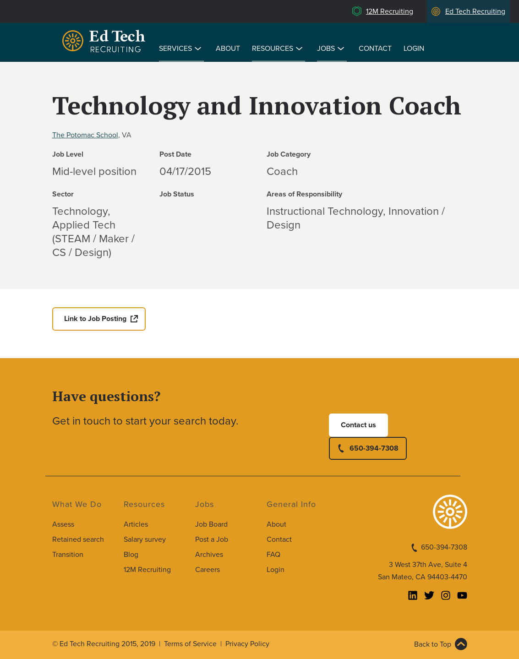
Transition (67, 554)
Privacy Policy (247, 643)
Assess (63, 524)
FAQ (273, 554)
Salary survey (145, 539)
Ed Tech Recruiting (475, 11)
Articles (136, 524)
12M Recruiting (389, 11)
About (228, 48)
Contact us (358, 425)
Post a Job (211, 539)
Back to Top (432, 644)
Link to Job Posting (95, 318)
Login (414, 48)
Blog (131, 554)
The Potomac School (85, 135)
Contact (375, 48)
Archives (209, 554)
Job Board (211, 524)
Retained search (78, 539)
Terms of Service (190, 643)
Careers (207, 569)
